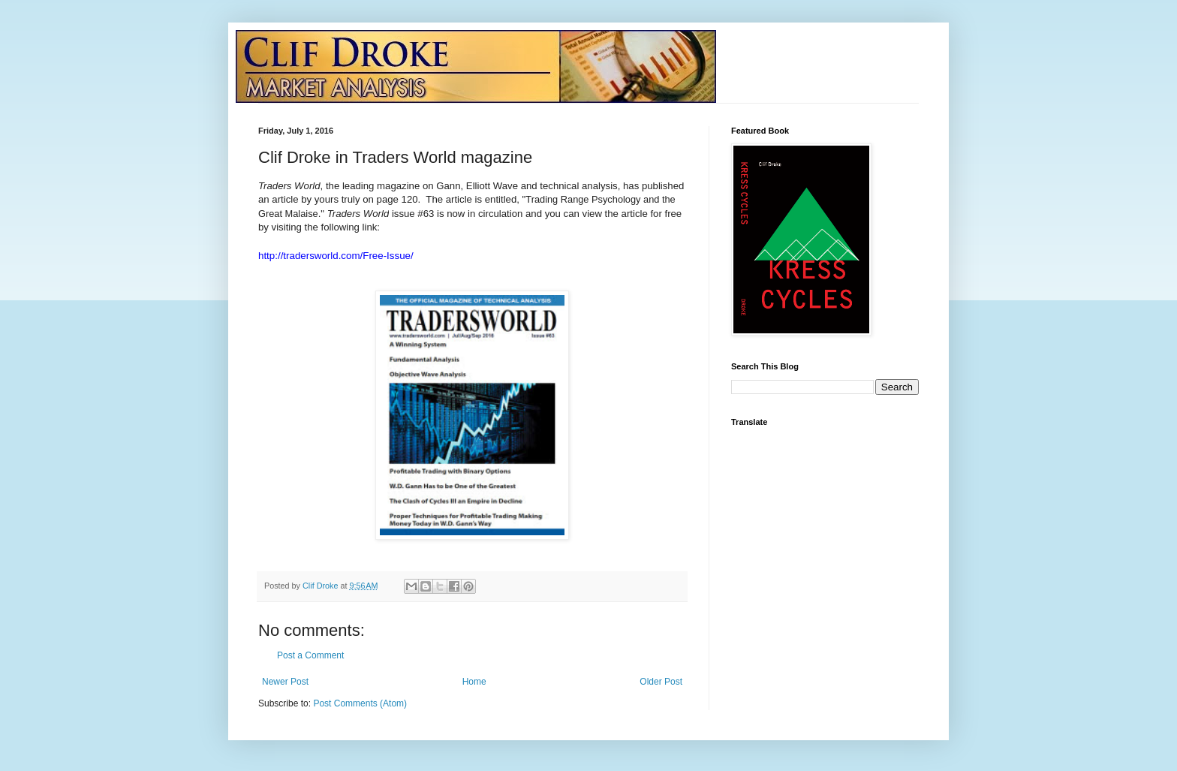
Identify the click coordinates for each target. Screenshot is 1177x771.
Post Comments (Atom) (360, 703)
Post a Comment (310, 655)
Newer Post (285, 681)
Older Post (661, 681)
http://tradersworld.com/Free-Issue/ (336, 255)
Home (474, 681)
